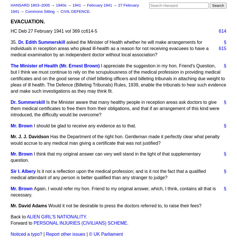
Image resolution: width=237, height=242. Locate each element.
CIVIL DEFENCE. (76, 11)
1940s (62, 5)
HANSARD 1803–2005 (30, 5)
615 (222, 48)
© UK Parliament (106, 234)
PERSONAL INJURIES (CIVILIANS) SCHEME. (80, 223)
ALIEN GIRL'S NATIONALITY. (57, 216)
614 (222, 31)
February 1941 (100, 5)
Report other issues (65, 234)
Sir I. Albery (23, 171)
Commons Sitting (40, 11)
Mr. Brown (22, 125)
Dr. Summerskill (28, 102)
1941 (77, 5)
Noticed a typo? (26, 234)
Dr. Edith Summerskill (41, 42)
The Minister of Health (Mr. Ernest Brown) (55, 65)
